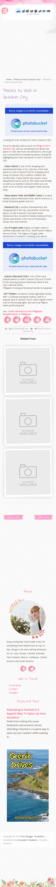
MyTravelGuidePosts (20, 328)
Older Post (43, 517)
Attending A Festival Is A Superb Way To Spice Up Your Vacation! (26, 713)
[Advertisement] (28, 48)
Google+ (14, 692)
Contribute (15, 685)
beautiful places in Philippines (17, 314)
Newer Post (13, 517)
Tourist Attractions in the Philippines (25, 311)
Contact (13, 689)
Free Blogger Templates (32, 836)
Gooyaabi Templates (27, 840)
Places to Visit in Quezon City (27, 79)
